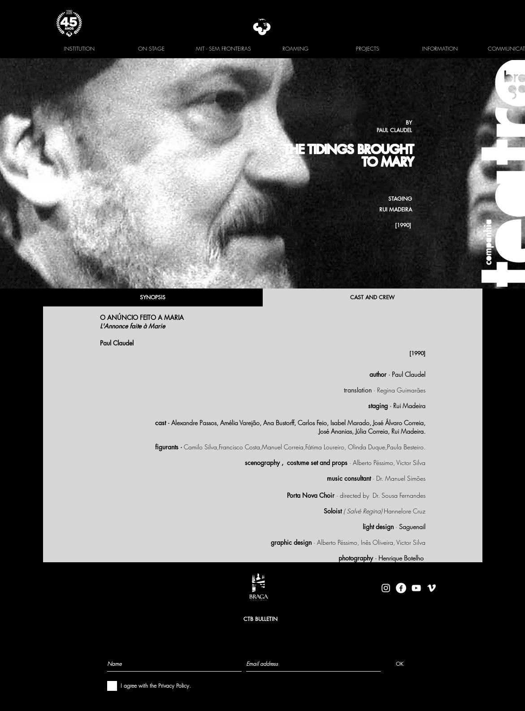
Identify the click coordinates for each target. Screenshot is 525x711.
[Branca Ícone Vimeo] (431, 588)
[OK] (400, 663)
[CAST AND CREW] (372, 297)
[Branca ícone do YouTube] (416, 588)
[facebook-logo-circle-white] (401, 588)
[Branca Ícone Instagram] (385, 588)
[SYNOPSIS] (153, 297)
